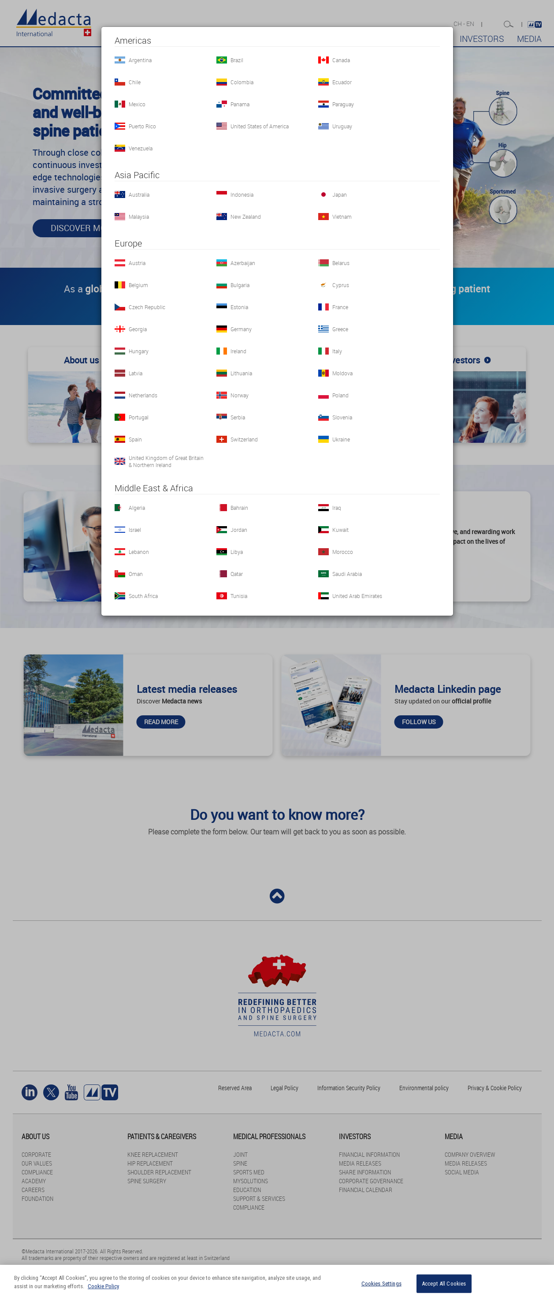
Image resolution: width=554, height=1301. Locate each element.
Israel (135, 529)
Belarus (341, 262)
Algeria (137, 507)
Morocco (342, 551)
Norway (240, 395)
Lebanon (139, 551)
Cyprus (340, 284)
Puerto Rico (142, 126)
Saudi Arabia (347, 573)
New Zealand (246, 216)
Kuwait (340, 529)
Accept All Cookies (444, 1283)
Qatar (237, 573)
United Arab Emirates (357, 595)
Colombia (242, 82)
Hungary (139, 351)
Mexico (137, 104)
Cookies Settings (381, 1283)
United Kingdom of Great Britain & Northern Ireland (166, 461)
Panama (240, 104)
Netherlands (143, 395)
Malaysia (139, 216)
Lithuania (241, 373)
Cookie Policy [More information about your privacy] (103, 1286)
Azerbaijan (243, 262)
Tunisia (239, 595)
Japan (339, 194)
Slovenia (342, 417)
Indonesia (242, 194)
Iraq (336, 507)
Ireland (238, 351)
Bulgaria (240, 284)
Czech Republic (147, 306)
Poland (340, 395)
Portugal (139, 417)
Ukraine (341, 439)
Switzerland (244, 439)
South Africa (143, 595)
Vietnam (342, 216)
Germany (241, 329)
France (340, 306)
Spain (135, 439)
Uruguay (342, 126)
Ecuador (342, 82)
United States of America (260, 126)
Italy (337, 351)
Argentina (140, 60)
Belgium (138, 284)
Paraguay (343, 104)
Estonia (239, 306)
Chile (135, 82)
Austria (137, 262)
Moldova (342, 373)
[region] (277, 1283)
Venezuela (140, 148)
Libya (237, 551)
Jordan (239, 529)
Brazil (237, 60)
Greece (340, 329)
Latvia (135, 373)
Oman (136, 573)
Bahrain (239, 507)
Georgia (138, 329)
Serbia (238, 417)
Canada (341, 60)
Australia (139, 194)
